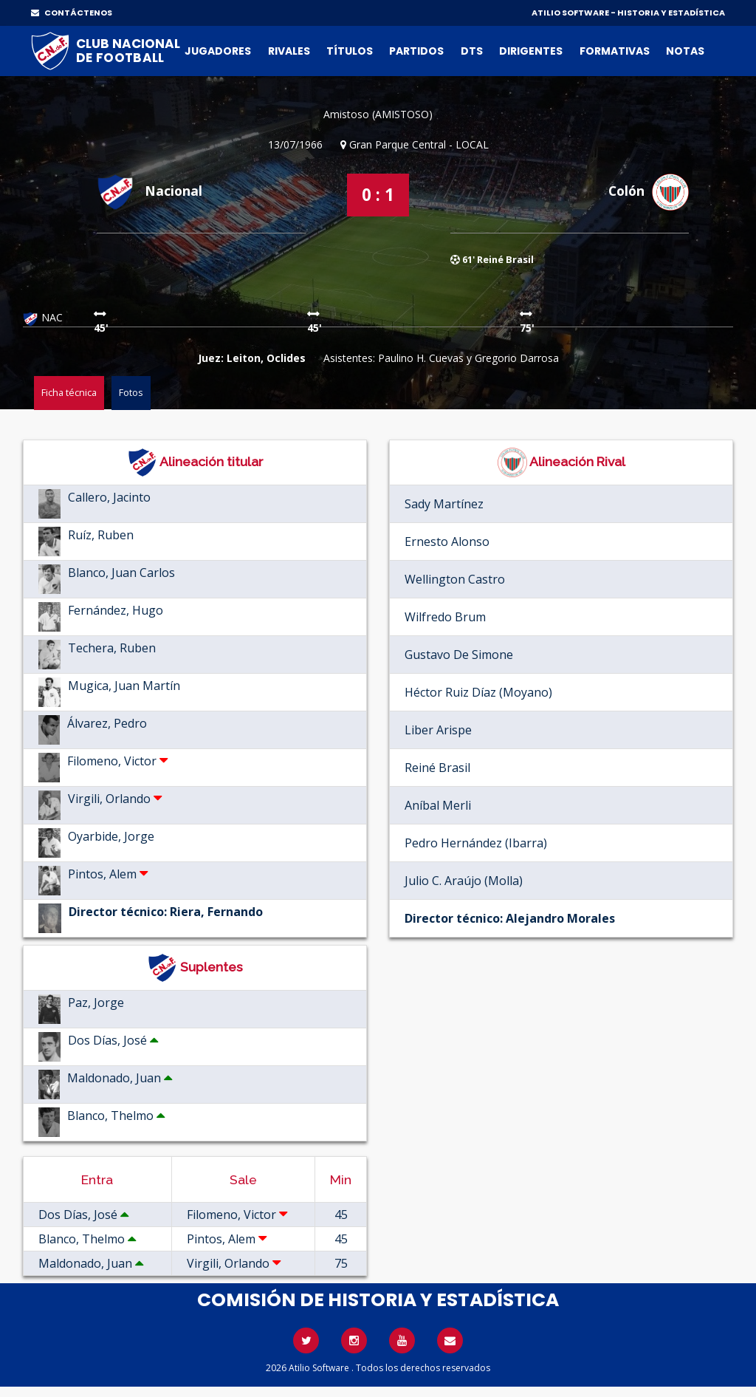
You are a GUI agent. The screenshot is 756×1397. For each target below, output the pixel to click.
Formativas (615, 51)
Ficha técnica (69, 392)
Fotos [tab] (131, 392)
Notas (685, 51)
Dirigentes (531, 51)
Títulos (349, 51)
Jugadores (218, 51)
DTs (472, 51)
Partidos (416, 51)
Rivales (289, 51)
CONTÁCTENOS (71, 12)
